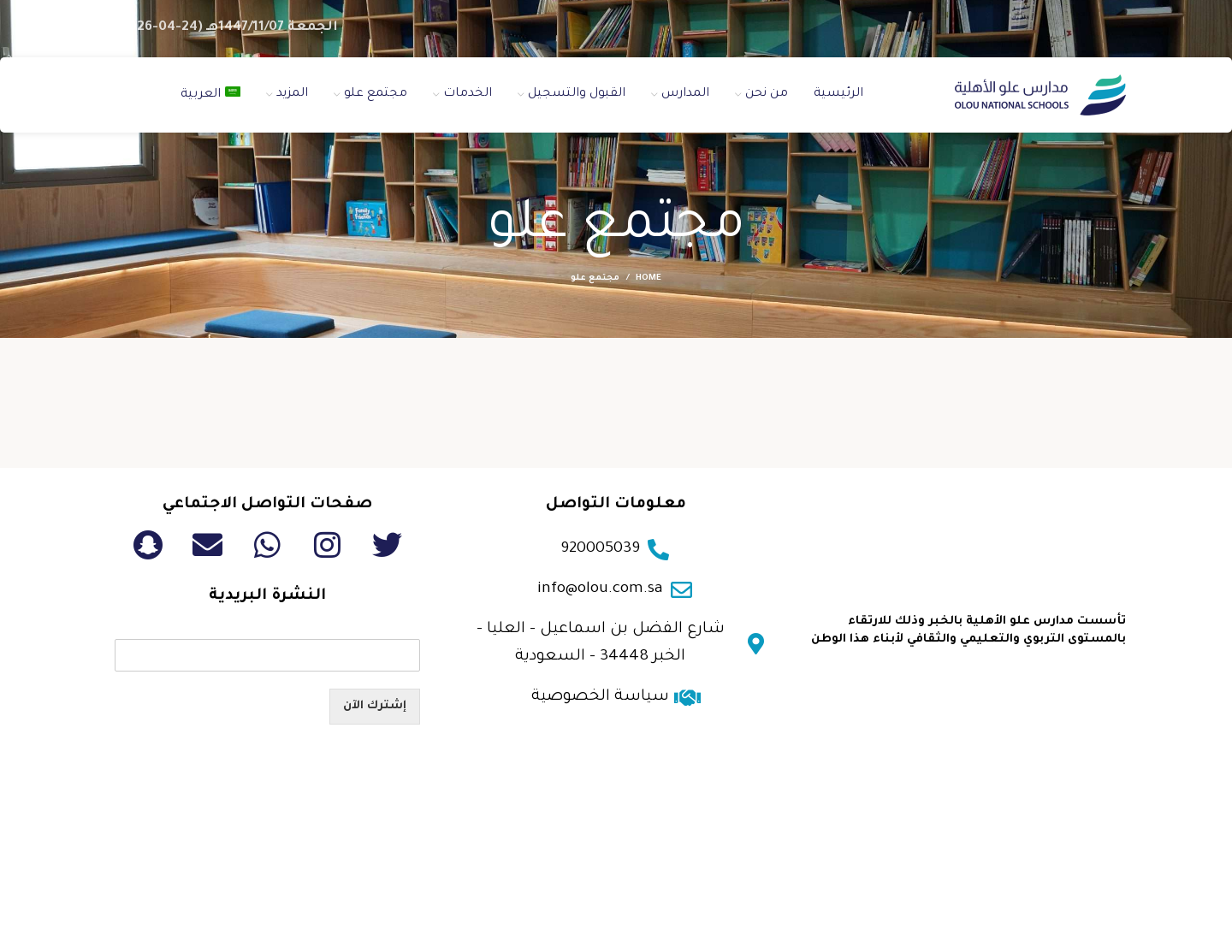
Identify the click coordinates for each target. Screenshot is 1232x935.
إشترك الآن (374, 706)
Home (648, 278)
